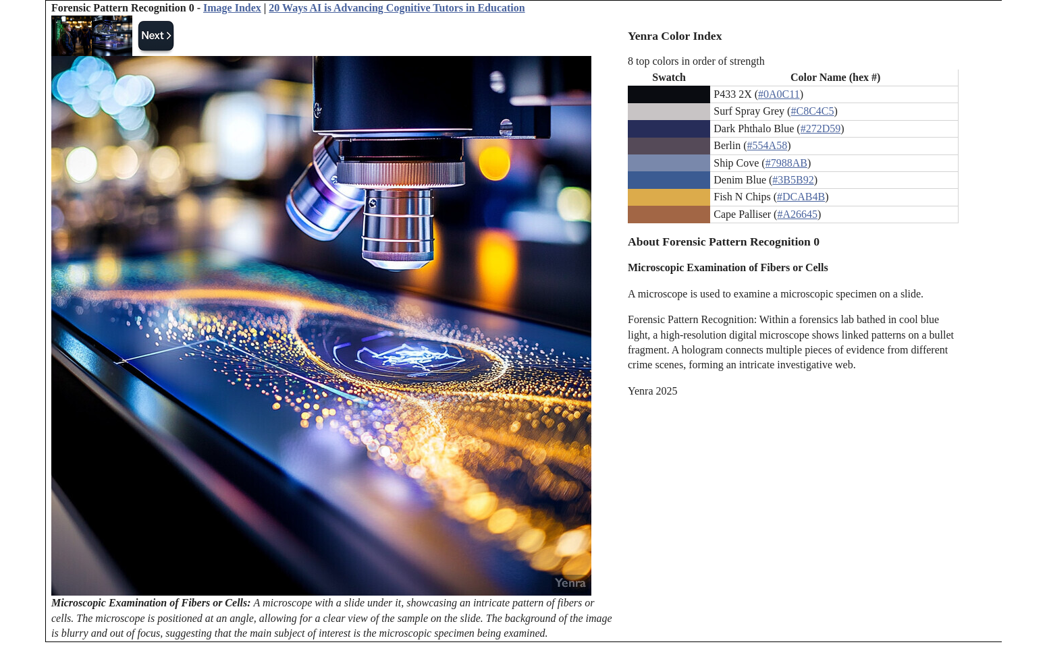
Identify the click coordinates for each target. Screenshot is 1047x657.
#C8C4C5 (812, 111)
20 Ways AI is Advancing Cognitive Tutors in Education (397, 7)
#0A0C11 (779, 94)
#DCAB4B (801, 196)
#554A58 (767, 145)
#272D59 (821, 128)
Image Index (232, 7)
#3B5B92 (792, 179)
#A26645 (797, 214)
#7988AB (786, 163)
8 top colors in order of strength (696, 61)
